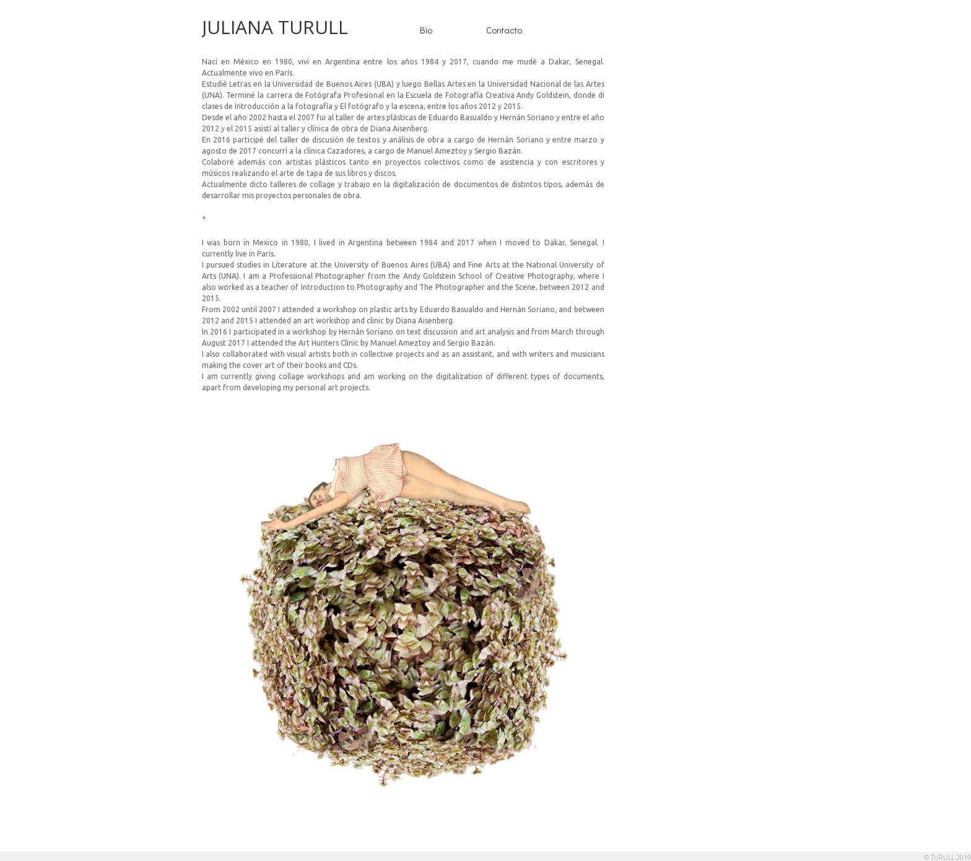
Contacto (504, 30)
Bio (426, 30)
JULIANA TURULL (275, 27)
